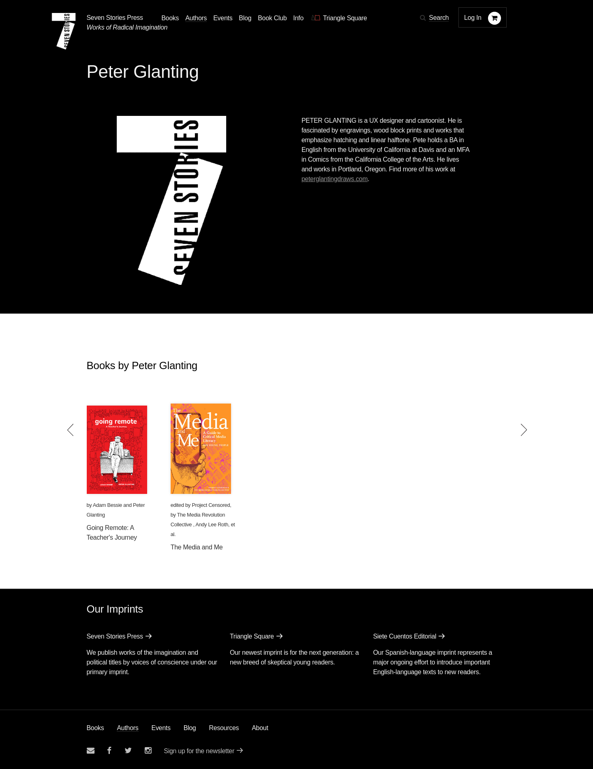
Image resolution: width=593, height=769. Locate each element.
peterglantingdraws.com (335, 178)
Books (95, 727)
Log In (473, 17)
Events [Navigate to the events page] (222, 18)
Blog (190, 727)
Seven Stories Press (115, 17)
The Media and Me (197, 547)
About (260, 727)
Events (161, 727)
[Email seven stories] (90, 750)
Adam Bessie (107, 505)
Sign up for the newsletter (199, 751)
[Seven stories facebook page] (109, 750)
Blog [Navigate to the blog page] (245, 18)
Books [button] (170, 18)
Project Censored (211, 505)
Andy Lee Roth (211, 524)
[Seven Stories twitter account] (128, 750)
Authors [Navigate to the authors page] (196, 18)
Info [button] (298, 18)
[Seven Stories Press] (63, 31)
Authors (127, 727)
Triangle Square (252, 636)
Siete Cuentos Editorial (404, 636)
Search (439, 17)
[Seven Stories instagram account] (148, 750)
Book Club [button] (272, 18)
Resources (224, 727)
